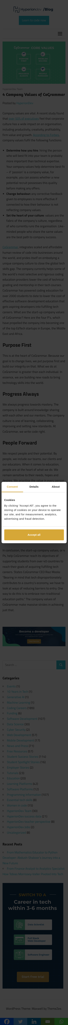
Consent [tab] (12, 486)
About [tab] (56, 486)
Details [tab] (34, 486)
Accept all (34, 534)
